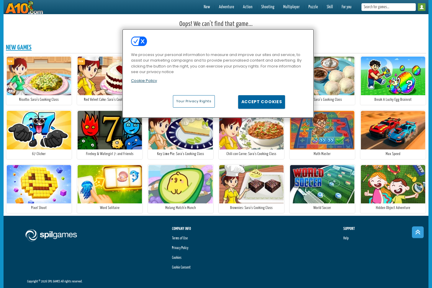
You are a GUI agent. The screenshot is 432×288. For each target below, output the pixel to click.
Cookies (176, 258)
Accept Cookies (261, 102)
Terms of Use (180, 238)
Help (345, 238)
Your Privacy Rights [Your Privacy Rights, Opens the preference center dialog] (194, 101)
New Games (19, 47)
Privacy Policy (180, 248)
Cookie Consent (181, 267)
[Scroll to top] (418, 232)
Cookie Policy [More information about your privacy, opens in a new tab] (144, 80)
